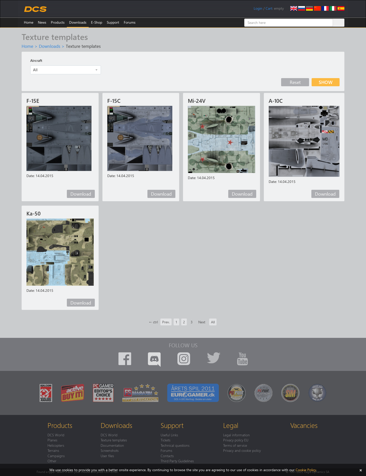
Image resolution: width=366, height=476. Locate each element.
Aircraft (36, 60)
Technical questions (175, 445)
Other (52, 460)
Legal (230, 425)
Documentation (112, 445)
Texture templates (114, 440)
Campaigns (56, 455)
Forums (129, 22)
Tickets (165, 440)
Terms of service (235, 445)
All (213, 322)
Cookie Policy (306, 469)
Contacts (167, 455)
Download (80, 194)
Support (113, 22)
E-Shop (96, 22)
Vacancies (303, 425)
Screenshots (109, 450)
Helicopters (56, 445)
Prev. (166, 322)
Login (258, 8)
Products (58, 22)
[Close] (360, 470)
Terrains (53, 450)
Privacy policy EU (235, 440)
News (42, 22)
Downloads (77, 22)
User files (107, 455)
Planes (52, 440)
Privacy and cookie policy (242, 450)
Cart (269, 8)
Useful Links (169, 434)
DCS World (56, 434)
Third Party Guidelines (177, 460)
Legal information (236, 434)
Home (28, 22)
